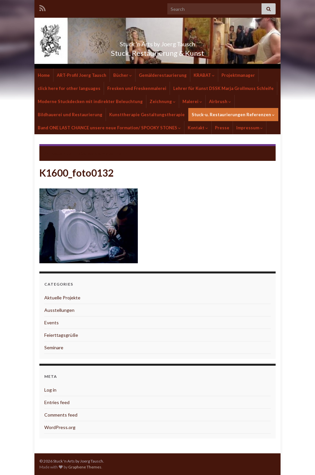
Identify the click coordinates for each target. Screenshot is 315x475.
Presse (222, 127)
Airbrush (220, 101)
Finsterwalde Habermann (99, 153)
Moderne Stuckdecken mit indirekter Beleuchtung (90, 101)
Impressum (249, 127)
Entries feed (57, 402)
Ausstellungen (59, 310)
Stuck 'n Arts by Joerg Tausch (157, 42)
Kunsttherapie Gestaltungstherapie (147, 114)
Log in (50, 390)
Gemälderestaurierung (163, 75)
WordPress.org (59, 427)
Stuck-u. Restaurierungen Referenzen (233, 114)
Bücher (122, 75)
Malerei (192, 101)
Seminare (53, 347)
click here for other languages (69, 88)
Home (44, 75)
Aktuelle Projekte (62, 297)
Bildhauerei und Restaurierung (70, 114)
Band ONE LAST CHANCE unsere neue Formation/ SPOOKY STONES (109, 127)
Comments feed (60, 415)
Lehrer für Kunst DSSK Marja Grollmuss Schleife (223, 88)
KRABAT (204, 75)
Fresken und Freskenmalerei (136, 88)
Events (51, 322)
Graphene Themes (84, 466)
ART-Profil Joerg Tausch (81, 75)
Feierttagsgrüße (61, 335)
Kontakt (198, 127)
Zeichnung (163, 101)
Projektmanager (238, 75)
